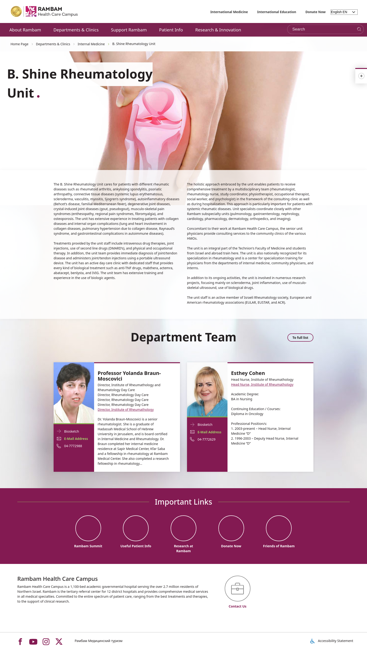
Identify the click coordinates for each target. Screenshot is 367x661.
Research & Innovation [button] (218, 30)
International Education (276, 12)
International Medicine (229, 12)
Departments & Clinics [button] (76, 30)
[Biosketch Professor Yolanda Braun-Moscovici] (74, 392)
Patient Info (171, 30)
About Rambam (25, 30)
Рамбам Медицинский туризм (98, 640)
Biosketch (71, 431)
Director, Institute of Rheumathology (126, 409)
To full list (300, 337)
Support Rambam (129, 30)
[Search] (359, 29)
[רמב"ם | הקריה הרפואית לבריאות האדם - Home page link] (44, 11)
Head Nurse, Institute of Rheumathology (262, 384)
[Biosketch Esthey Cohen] (207, 389)
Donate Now (315, 12)
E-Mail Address (76, 438)
